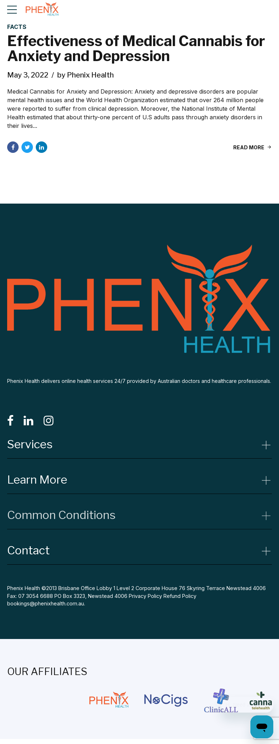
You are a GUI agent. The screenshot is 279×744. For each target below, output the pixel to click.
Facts (16, 27)
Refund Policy (179, 596)
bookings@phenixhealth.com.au (45, 603)
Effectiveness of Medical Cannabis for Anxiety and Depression (136, 49)
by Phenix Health (85, 75)
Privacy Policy (145, 596)
